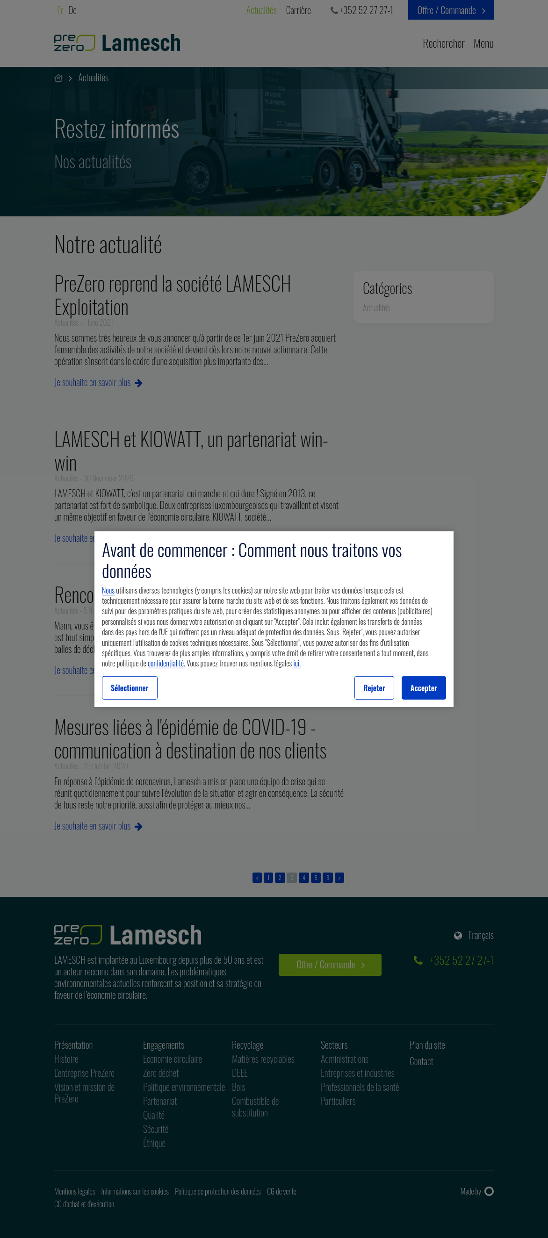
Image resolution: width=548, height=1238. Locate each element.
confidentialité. (166, 663)
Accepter (424, 688)
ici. (297, 663)
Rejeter (374, 688)
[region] (274, 619)
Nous (108, 590)
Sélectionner (130, 688)
